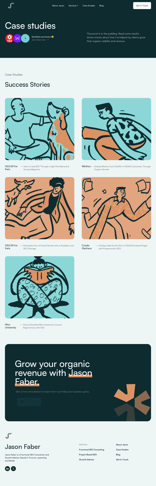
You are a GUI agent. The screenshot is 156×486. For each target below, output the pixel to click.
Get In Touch (142, 5)
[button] (73, 5)
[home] (11, 5)
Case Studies (89, 5)
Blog (101, 5)
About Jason (58, 5)
